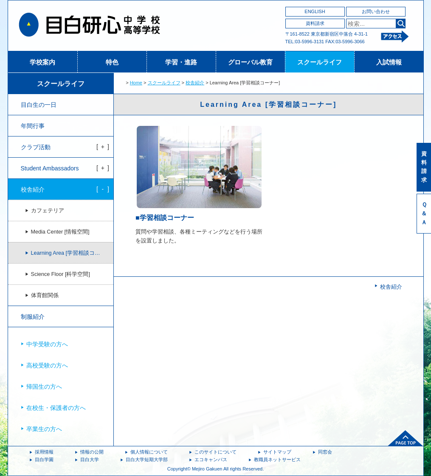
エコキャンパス (210, 459)
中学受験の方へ (47, 344)
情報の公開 (92, 451)
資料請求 (315, 23)
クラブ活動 (36, 147)
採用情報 (44, 451)
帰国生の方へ (44, 386)
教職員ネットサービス (277, 459)
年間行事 (33, 125)
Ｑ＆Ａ (424, 213)
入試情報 (389, 62)
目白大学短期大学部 (147, 459)
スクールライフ (319, 62)
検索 (401, 23)
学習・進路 (181, 62)
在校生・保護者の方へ (56, 407)
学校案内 (42, 62)
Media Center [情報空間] (60, 232)
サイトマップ (277, 451)
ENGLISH (314, 11)
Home (136, 82)
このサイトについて (215, 451)
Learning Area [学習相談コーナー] (72, 253)
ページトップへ (405, 438)
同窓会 (325, 451)
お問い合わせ (376, 11)
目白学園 (44, 459)
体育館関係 (45, 295)
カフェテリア (47, 211)
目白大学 (89, 459)
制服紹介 (33, 316)
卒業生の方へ (44, 429)
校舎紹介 (195, 82)
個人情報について (149, 451)
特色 (112, 62)
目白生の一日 (38, 104)
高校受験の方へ (47, 365)
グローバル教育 (250, 62)
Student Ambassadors (50, 168)
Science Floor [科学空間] (60, 274)
